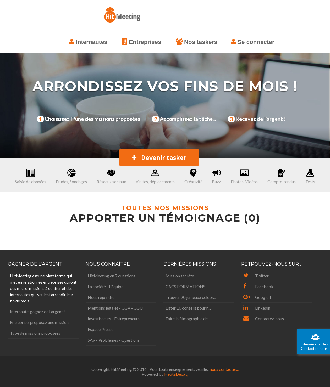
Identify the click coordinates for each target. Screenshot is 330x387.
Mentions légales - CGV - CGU (115, 307)
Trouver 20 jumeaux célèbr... (191, 297)
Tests (310, 176)
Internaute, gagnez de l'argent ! (37, 311)
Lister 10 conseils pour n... (188, 307)
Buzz (216, 176)
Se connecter (252, 42)
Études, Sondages (71, 176)
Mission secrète (180, 275)
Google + (257, 297)
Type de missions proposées (35, 332)
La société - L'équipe (105, 286)
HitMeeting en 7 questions (111, 275)
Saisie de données (30, 176)
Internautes (88, 42)
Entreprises (141, 42)
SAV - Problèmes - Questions (114, 340)
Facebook (258, 286)
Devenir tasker (159, 157)
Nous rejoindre (101, 297)
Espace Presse (100, 329)
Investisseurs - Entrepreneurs (114, 318)
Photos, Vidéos (244, 176)
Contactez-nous (263, 318)
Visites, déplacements (155, 176)
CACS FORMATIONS (185, 286)
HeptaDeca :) (176, 374)
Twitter (256, 275)
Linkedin (256, 307)
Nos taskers (196, 42)
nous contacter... (224, 369)
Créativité (193, 176)
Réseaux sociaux (111, 176)
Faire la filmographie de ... (188, 318)
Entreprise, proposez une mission (39, 322)
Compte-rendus (281, 176)
